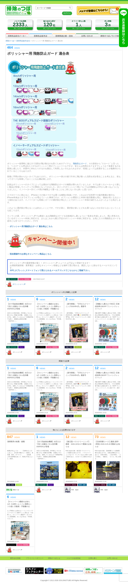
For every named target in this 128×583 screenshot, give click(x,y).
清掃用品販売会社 (40, 36)
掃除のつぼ (10, 41)
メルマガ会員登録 (73, 558)
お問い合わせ (87, 36)
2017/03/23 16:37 (39, 279)
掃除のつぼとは (54, 558)
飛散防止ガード (80, 163)
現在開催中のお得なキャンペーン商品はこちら (30, 254)
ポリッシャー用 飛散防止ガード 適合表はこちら (31, 226)
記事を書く (93, 558)
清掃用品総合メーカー (17, 36)
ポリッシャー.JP (19, 284)
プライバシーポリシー (34, 558)
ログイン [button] (67, 13)
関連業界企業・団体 (64, 36)
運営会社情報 (15, 558)
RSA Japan (74, 489)
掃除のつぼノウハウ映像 (110, 36)
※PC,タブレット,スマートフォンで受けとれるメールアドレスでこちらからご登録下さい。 (50, 270)
